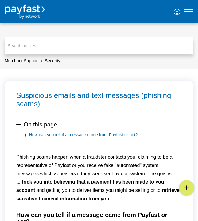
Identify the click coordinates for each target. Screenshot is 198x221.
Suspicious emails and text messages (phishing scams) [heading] (93, 99)
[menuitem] (177, 12)
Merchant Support (22, 60)
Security (52, 60)
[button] (177, 12)
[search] (99, 45)
